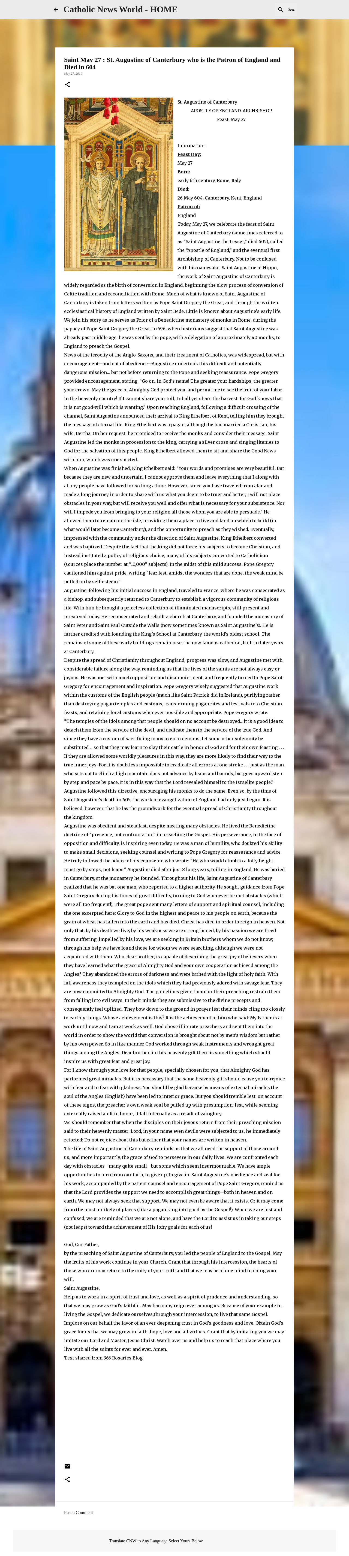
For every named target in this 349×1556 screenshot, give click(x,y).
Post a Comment (78, 1512)
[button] (67, 85)
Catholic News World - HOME (121, 9)
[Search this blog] (268, 9)
